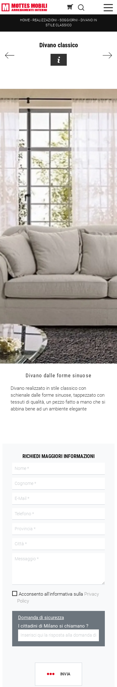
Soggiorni (69, 20)
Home (25, 20)
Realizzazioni (44, 20)
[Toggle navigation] (108, 7)
